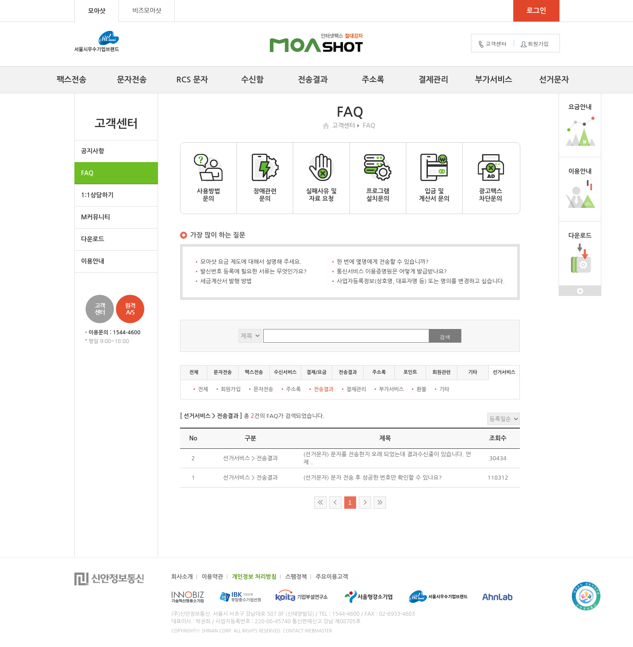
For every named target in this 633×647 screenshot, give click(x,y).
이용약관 (212, 577)
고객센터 (492, 44)
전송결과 (313, 80)
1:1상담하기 (97, 195)
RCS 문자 (192, 80)
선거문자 (554, 80)
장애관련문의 (265, 178)
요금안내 (580, 107)
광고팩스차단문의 (490, 178)
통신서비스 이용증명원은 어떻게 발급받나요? (392, 271)
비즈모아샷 (146, 10)
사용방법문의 (208, 178)
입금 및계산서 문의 (434, 178)
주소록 (373, 80)
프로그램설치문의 (377, 178)
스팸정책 (296, 577)
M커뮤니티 (95, 217)
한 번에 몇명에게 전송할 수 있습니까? (383, 262)
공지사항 (92, 151)
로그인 (536, 10)
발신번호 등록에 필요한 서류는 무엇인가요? (253, 271)
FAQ (87, 173)
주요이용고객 (332, 577)
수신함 (252, 80)
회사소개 (182, 577)
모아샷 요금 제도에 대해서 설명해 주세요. (251, 262)
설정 (580, 291)
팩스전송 (72, 80)
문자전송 (132, 80)
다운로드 (92, 239)
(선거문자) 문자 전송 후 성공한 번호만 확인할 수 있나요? (372, 478)
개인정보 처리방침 (254, 577)
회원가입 (534, 44)
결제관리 (434, 80)
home (327, 125)
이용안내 (92, 261)
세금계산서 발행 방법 (226, 281)
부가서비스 (493, 80)
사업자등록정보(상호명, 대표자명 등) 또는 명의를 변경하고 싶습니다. (420, 281)
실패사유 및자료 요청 (321, 178)
